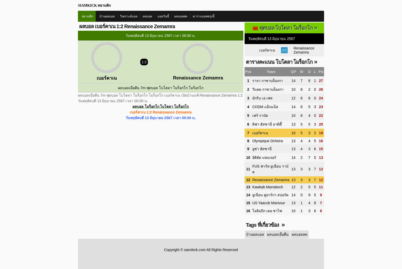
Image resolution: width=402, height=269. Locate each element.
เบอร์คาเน (267, 50)
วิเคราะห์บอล (128, 16)
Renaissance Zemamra (304, 50)
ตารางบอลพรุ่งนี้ (203, 16)
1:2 (284, 50)
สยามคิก (87, 16)
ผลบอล (147, 16)
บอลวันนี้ (163, 16)
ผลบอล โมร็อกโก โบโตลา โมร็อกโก (161, 107)
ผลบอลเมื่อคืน (278, 234)
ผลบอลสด (180, 16)
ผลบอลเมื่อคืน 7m (131, 88)
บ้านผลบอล (107, 16)
